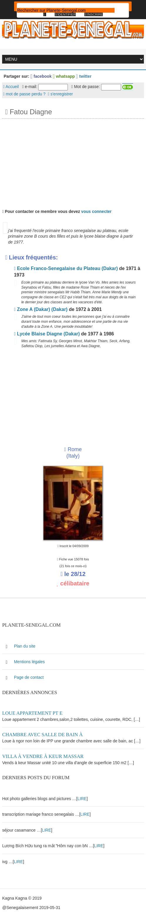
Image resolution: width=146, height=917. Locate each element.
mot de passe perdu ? (24, 94)
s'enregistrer (60, 94)
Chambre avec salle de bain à (42, 734)
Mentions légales (29, 661)
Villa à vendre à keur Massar (42, 756)
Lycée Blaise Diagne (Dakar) (47, 333)
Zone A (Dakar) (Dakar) (40, 309)
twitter (84, 76)
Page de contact (28, 677)
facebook (41, 76)
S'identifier (65, 14)
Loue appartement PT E (32, 713)
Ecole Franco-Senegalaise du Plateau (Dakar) (66, 268)
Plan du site (24, 646)
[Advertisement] (73, 163)
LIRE (82, 798)
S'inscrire (93, 14)
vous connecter (96, 211)
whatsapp (64, 76)
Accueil (11, 86)
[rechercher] (66, 10)
